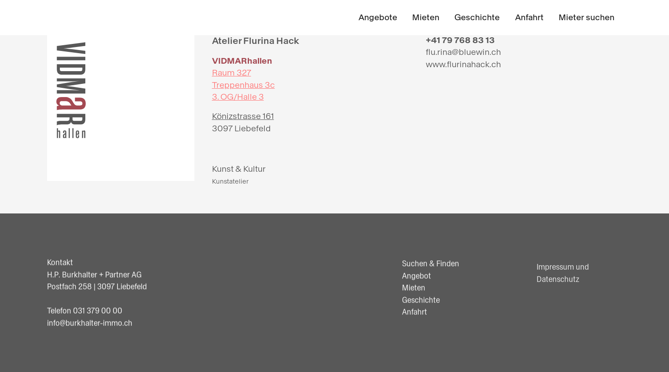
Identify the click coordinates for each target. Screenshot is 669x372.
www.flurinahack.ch (463, 64)
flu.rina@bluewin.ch (463, 52)
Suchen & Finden (430, 264)
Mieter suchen (586, 17)
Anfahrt (529, 17)
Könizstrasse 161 (243, 116)
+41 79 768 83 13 (460, 40)
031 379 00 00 (97, 311)
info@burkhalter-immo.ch (89, 323)
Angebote (377, 17)
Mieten (425, 17)
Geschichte (477, 17)
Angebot (416, 276)
